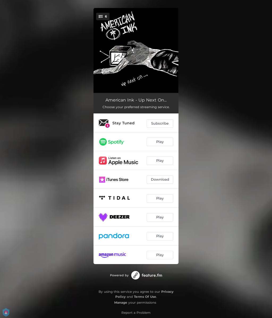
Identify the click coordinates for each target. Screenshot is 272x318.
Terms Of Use (145, 297)
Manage (120, 302)
